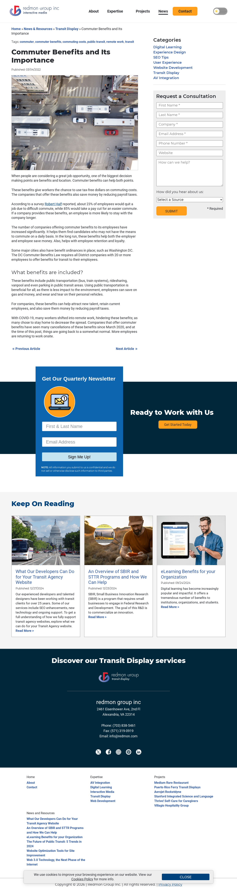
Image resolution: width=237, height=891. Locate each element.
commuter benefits (48, 42)
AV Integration (166, 78)
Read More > (25, 631)
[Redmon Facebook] (108, 758)
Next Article (127, 348)
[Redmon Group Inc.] (34, 15)
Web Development (102, 801)
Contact (32, 787)
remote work (115, 42)
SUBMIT (171, 211)
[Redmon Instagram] (118, 758)
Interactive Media (102, 792)
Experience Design (169, 52)
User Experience (167, 62)
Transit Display (66, 29)
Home (16, 29)
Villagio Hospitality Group (171, 805)
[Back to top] (227, 885)
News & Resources (38, 29)
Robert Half (53, 204)
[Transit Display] (118, 688)
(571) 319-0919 (122, 731)
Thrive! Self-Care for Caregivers (176, 801)
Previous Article (26, 348)
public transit (96, 42)
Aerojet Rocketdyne (167, 792)
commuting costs (74, 42)
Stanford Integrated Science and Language (183, 796)
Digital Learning (167, 47)
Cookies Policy (82, 879)
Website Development (173, 68)
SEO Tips (161, 57)
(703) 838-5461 (124, 725)
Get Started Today (178, 425)
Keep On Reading (42, 503)
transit (129, 42)
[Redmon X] (98, 758)
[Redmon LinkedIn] (138, 758)
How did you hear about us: (180, 192)
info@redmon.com (123, 736)
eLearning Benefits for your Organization (55, 837)
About (31, 782)
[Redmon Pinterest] (128, 758)
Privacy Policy (170, 884)
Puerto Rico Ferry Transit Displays (177, 787)
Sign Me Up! (79, 457)
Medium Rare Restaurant (171, 782)
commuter (27, 42)
